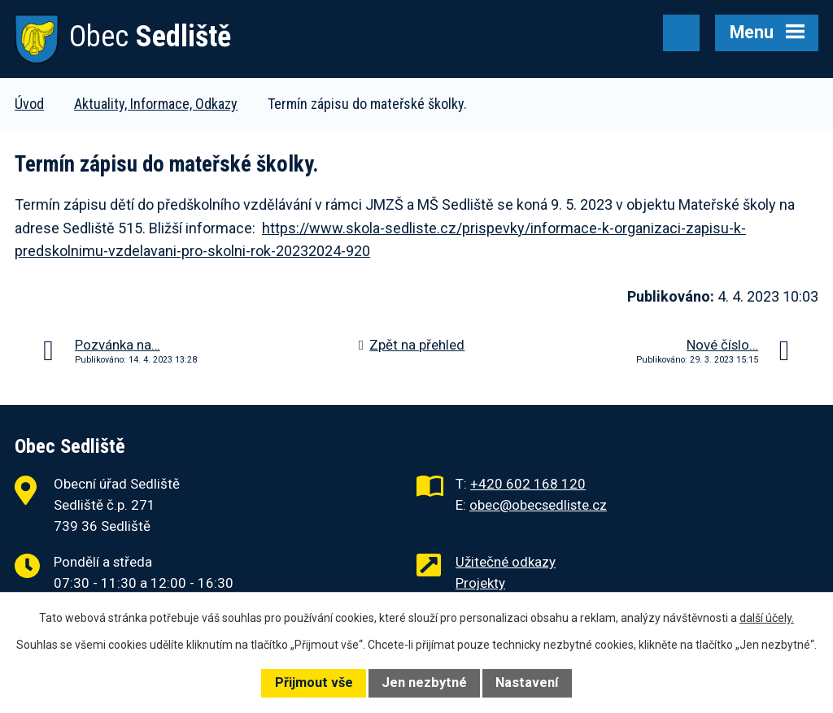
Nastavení (526, 682)
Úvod (29, 103)
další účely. (766, 617)
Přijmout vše (314, 682)
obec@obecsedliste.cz (538, 505)
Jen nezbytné (424, 682)
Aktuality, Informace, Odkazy (156, 103)
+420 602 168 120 (528, 484)
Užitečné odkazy (506, 562)
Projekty (480, 583)
